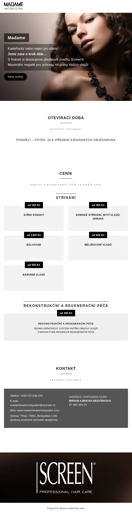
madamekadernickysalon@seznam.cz (33, 405)
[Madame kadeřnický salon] (13, 6)
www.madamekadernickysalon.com (38, 410)
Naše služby (15, 76)
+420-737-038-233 (31, 395)
